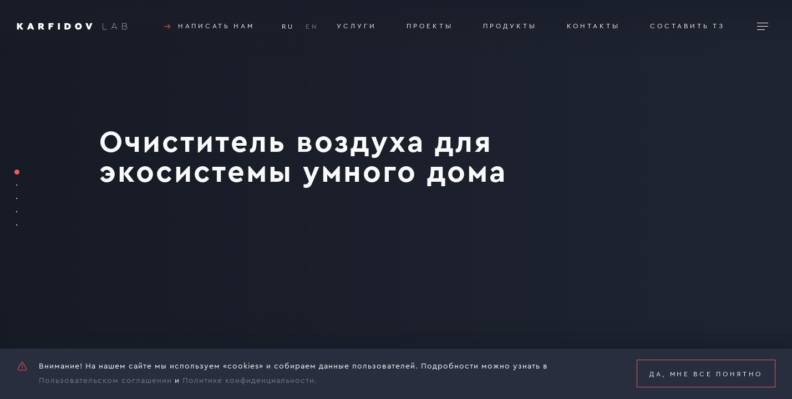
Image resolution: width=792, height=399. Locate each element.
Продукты (510, 26)
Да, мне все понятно (706, 374)
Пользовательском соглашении (105, 381)
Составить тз (687, 26)
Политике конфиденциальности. (249, 381)
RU (288, 26)
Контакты (593, 26)
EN (312, 26)
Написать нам (207, 26)
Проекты (430, 26)
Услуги (357, 26)
